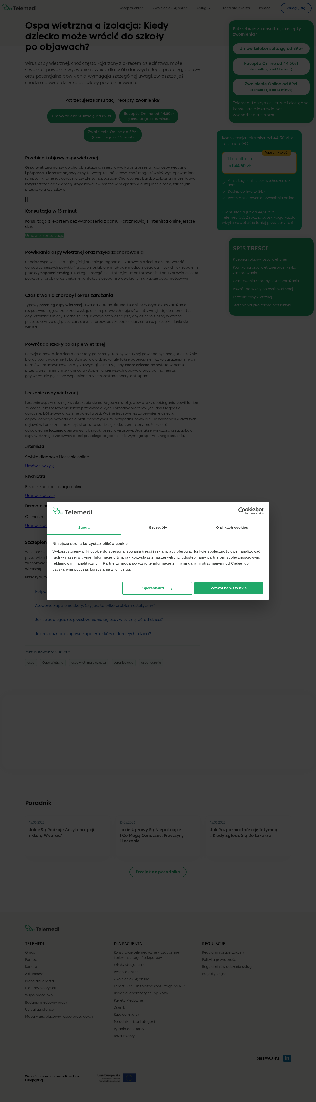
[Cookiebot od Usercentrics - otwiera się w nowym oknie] (242, 511)
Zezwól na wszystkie (229, 588)
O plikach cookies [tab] (232, 527)
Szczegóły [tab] (158, 527)
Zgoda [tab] (84, 527)
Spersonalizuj (157, 588)
